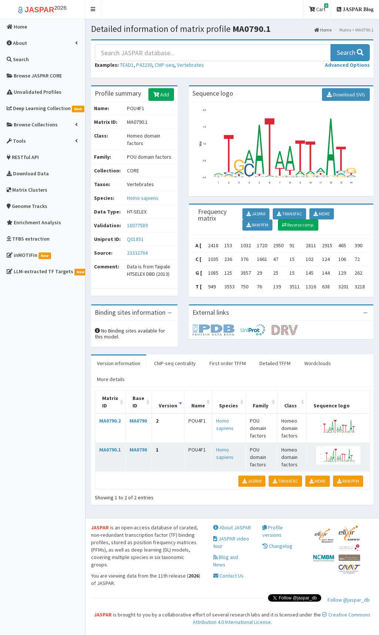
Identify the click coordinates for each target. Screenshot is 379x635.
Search (350, 52)
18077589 (137, 225)
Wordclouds (317, 363)
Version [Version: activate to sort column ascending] (168, 405)
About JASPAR (232, 527)
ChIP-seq (164, 65)
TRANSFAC (289, 213)
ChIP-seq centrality (175, 363)
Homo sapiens (142, 198)
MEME (321, 213)
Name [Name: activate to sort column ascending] (198, 405)
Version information (118, 363)
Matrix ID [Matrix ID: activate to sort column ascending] (110, 402)
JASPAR (255, 213)
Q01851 (136, 239)
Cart (318, 8)
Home (323, 30)
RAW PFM (257, 225)
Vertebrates (190, 65)
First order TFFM (227, 363)
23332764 (137, 252)
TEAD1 (127, 65)
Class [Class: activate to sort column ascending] (290, 405)
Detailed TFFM (275, 363)
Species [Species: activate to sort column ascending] (228, 405)
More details (111, 379)
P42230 (144, 65)
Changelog (277, 546)
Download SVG (346, 94)
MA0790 (138, 420)
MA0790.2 (110, 420)
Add (161, 94)
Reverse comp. (298, 225)
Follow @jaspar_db (349, 599)
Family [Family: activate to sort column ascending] (260, 405)
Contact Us (228, 575)
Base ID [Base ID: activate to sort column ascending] (138, 402)
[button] (93, 9)
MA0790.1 (110, 449)
